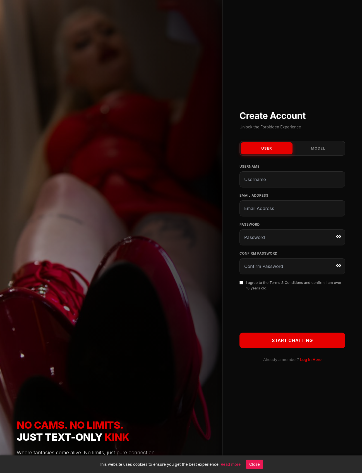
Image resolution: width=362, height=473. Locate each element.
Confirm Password (258, 253)
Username (249, 166)
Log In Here (311, 359)
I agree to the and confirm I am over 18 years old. (293, 285)
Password (249, 224)
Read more (231, 464)
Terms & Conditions (286, 282)
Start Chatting (292, 340)
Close (254, 464)
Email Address (253, 195)
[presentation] (281, 310)
